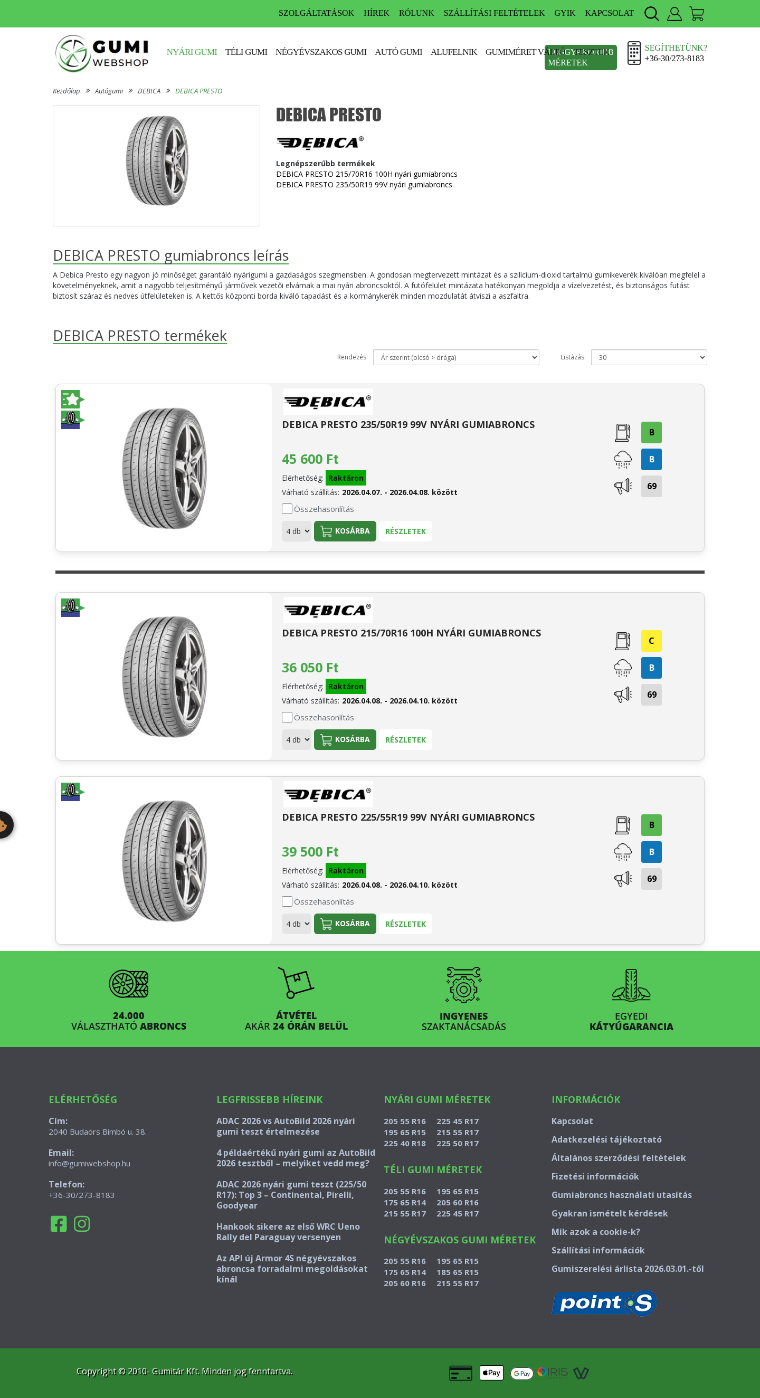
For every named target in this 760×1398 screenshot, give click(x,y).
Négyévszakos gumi (321, 52)
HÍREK (377, 12)
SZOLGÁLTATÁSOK (316, 12)
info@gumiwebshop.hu (89, 1163)
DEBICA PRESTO (198, 90)
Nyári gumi (192, 52)
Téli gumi (246, 52)
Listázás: (573, 357)
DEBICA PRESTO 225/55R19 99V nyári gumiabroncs (408, 817)
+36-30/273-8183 (82, 1195)
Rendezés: (352, 357)
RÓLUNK (416, 12)
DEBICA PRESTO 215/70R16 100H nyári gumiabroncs (367, 174)
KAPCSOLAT (609, 12)
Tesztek (592, 52)
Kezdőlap (66, 90)
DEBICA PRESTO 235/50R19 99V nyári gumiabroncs (364, 184)
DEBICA (149, 90)
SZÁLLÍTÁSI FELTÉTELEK (494, 12)
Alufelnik (454, 52)
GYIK (565, 12)
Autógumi (109, 90)
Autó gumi (398, 52)
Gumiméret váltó (525, 52)
